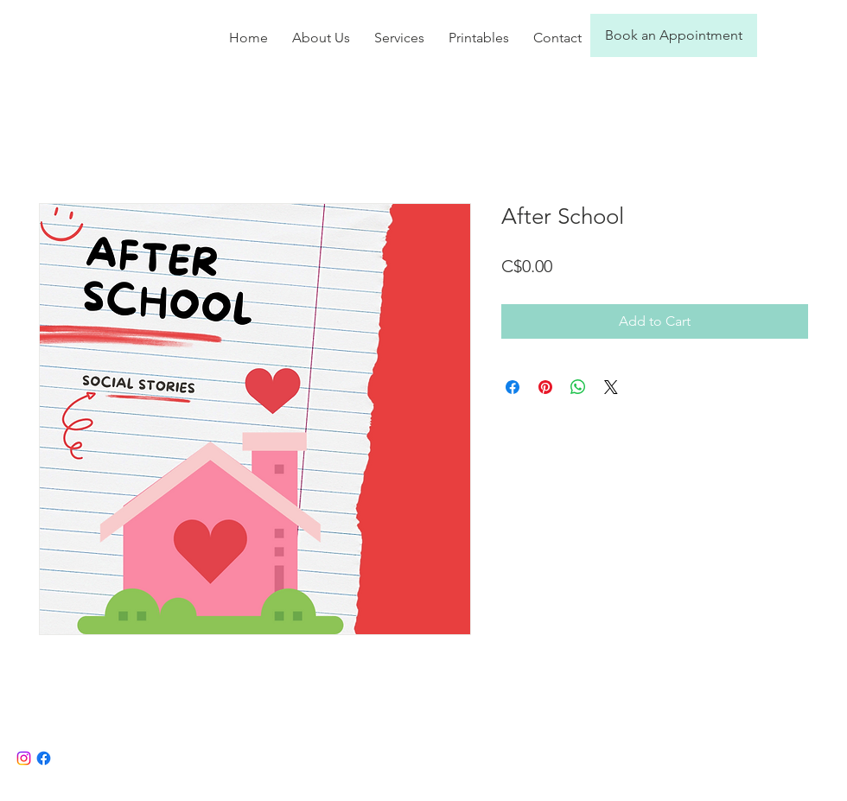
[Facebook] (44, 758)
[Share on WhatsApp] (578, 387)
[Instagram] (24, 758)
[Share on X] (611, 387)
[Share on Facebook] (512, 387)
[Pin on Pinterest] (545, 387)
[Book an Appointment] (673, 35)
